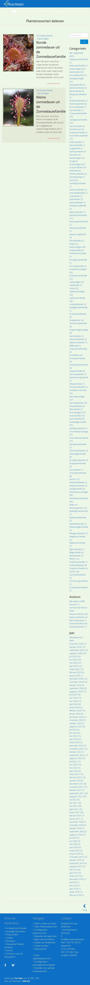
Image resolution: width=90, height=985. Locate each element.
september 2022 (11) (78, 755)
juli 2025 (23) (75, 656)
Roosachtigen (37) (77, 412)
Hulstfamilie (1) (75, 196)
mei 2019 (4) (74, 869)
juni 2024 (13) (75, 697)
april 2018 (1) (75, 888)
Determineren (40, 949)
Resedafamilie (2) (77, 406)
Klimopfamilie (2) (76, 240)
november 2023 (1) (77, 720)
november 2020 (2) (77, 825)
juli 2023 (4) (74, 729)
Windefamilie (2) (76, 555)
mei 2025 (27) (75, 662)
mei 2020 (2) (74, 844)
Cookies (9, 937)
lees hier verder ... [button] (54, 83)
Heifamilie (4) (75, 170)
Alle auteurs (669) (77, 601)
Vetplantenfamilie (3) (78, 485)
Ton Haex (18, 978)
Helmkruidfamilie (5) (78, 173)
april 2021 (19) (75, 809)
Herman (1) (74, 604)
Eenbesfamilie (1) (76, 142)
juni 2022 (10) (75, 764)
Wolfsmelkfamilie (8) (78, 565)
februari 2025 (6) (76, 672)
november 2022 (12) (78, 748)
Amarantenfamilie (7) (78, 65)
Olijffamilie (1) (75, 345)
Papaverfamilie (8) (77, 371)
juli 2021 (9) (74, 799)
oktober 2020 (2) (76, 828)
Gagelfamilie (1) (76, 148)
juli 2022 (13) (75, 761)
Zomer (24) (74, 571)
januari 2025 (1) (76, 675)
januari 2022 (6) (76, 780)
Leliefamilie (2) (75, 285)
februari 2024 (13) (77, 710)
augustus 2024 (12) (77, 691)
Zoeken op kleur (41, 945)
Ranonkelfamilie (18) (78, 403)
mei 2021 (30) (75, 806)
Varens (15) (74, 479)
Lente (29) (73, 288)
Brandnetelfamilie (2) (78, 100)
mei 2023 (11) (75, 736)
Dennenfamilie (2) (77, 126)
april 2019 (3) (75, 873)
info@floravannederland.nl (72, 939)
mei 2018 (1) (74, 885)
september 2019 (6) (78, 863)
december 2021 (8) (77, 783)
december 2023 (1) (77, 717)
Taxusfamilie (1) (76, 469)
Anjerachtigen (43, 38)
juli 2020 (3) (74, 837)
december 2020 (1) (77, 822)
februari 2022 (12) (77, 777)
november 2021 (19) (78, 787)
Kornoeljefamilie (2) (77, 266)
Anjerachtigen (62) (77, 68)
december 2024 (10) (78, 678)
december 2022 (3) (77, 745)
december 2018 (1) (77, 879)
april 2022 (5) (75, 771)
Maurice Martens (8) (78, 614)
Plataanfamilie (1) (77, 383)
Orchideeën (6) (76, 355)
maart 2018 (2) (75, 892)
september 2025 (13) (78, 650)
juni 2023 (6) (74, 733)
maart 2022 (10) (76, 774)
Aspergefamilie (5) (77, 84)
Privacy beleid (12, 934)
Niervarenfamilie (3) (78, 339)
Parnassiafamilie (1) (78, 374)
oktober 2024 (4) (76, 685)
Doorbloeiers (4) (76, 129)
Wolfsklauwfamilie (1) (78, 562)
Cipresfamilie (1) (76, 110)
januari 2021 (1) (76, 818)
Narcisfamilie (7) (76, 336)
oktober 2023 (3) (76, 723)
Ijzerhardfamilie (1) (77, 202)
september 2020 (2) (78, 831)
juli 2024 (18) (75, 694)
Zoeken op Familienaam (45, 942)
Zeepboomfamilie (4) (78, 568)
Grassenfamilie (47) (78, 167)
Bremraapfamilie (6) (78, 103)
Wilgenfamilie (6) (76, 552)
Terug (84, 908)
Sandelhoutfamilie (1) (78, 428)
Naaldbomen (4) (76, 320)
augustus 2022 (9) (77, 758)
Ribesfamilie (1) (76, 409)
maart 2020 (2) (75, 850)
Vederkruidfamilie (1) (78, 482)
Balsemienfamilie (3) (78, 88)
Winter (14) (74, 558)
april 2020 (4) (75, 847)
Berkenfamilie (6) (76, 91)
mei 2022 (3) (74, 767)
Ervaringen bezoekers (15, 931)
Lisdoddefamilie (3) (77, 304)
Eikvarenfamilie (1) (77, 145)
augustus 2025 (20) (77, 653)
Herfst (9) (73, 180)
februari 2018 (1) (76, 895)
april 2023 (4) (75, 739)
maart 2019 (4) (75, 876)
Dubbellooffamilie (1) (78, 132)
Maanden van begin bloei (45, 936)
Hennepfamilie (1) (77, 177)
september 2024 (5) (78, 688)
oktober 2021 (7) (76, 790)
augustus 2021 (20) (77, 796)
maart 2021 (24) (76, 812)
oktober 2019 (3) (76, 860)
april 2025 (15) (75, 666)
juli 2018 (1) (74, 882)
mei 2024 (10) (75, 701)
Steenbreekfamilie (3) (78, 450)
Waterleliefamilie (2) (78, 523)
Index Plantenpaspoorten (45, 926)
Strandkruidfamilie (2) (78, 460)
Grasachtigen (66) (77, 164)
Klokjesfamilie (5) (76, 250)
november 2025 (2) (77, 643)
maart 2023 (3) (75, 742)
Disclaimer (10, 941)
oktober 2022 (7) (76, 752)
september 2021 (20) (78, 793)
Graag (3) (73, 161)
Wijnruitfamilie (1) (76, 549)
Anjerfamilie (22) (76, 72)
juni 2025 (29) (75, 659)
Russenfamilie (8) (76, 418)
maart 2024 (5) (75, 707)
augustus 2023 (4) (77, 726)
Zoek (84, 42)
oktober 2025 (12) (77, 647)
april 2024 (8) (75, 704)
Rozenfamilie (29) (77, 415)
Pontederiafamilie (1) (78, 387)
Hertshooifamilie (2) (78, 189)
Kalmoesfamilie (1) (77, 212)
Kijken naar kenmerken (44, 939)
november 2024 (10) (78, 682)
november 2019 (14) (78, 857)
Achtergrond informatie (16, 928)
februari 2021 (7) (76, 815)
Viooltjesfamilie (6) (77, 488)
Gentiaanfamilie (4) (77, 151)
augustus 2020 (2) (77, 834)
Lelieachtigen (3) (76, 282)
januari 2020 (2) (76, 853)
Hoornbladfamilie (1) (78, 193)
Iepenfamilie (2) (76, 199)
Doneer (9, 950)
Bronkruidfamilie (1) (78, 107)
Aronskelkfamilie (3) (77, 75)
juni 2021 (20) (75, 803)
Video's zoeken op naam (45, 923)
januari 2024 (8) (76, 713)
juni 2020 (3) (74, 841)
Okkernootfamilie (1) (78, 342)
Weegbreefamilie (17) (78, 533)
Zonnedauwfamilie (44, 35)
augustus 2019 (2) (77, 866)
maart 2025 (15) (76, 669)
